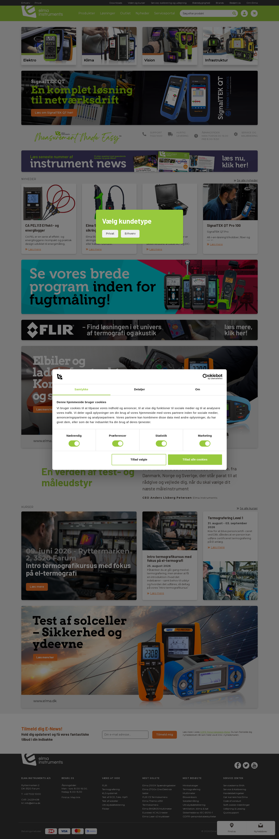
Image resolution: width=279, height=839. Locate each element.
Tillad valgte (139, 459)
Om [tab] (197, 389)
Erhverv (130, 233)
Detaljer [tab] (139, 389)
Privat (110, 233)
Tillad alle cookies (195, 459)
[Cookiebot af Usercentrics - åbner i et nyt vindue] (205, 376)
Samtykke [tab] (81, 389)
